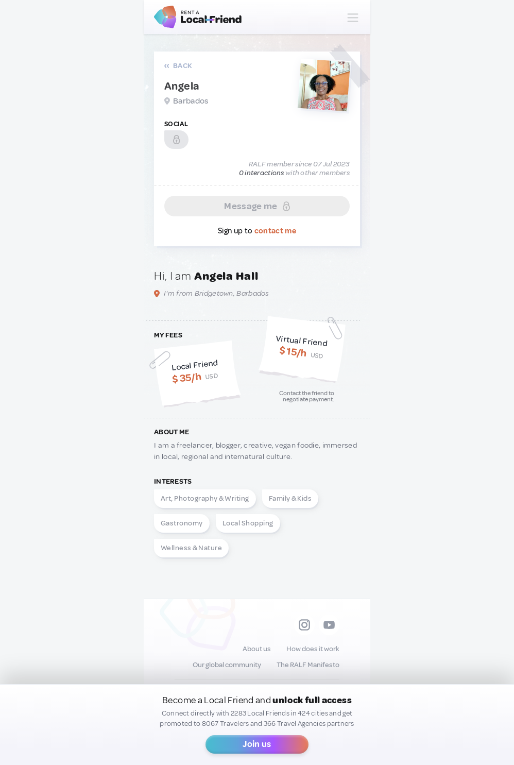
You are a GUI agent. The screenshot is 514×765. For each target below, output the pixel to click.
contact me (275, 231)
